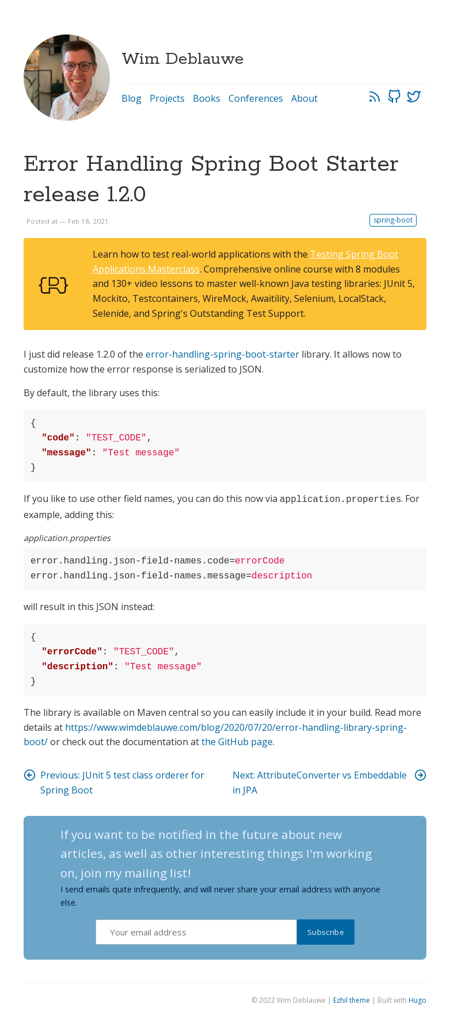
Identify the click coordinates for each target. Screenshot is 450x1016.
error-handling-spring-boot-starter (222, 354)
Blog (131, 98)
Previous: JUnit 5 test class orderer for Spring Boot (114, 781)
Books (206, 98)
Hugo (417, 999)
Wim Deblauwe (182, 59)
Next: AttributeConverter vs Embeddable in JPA (329, 781)
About (304, 98)
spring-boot (393, 220)
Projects (167, 98)
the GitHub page (237, 740)
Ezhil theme (351, 999)
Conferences (255, 98)
